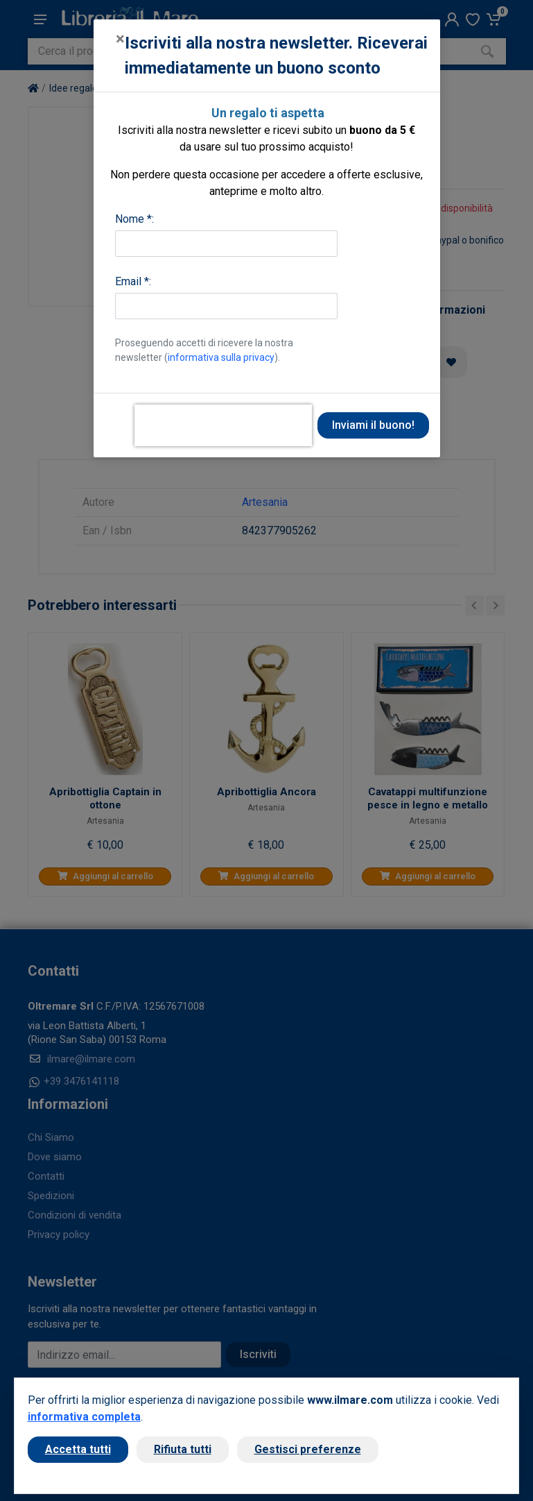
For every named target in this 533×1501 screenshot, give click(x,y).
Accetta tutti (78, 1449)
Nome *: (134, 219)
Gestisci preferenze (307, 1449)
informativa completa (84, 1416)
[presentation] (223, 425)
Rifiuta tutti (182, 1449)
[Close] (120, 38)
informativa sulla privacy (221, 357)
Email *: (133, 281)
